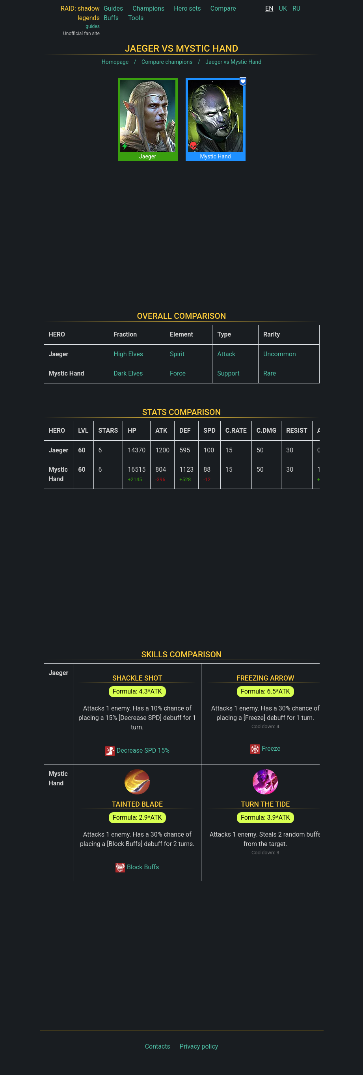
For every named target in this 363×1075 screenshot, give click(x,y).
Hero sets (187, 8)
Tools (135, 18)
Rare (269, 373)
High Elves (128, 354)
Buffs (111, 18)
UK (283, 8)
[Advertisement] (182, 230)
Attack (226, 354)
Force (178, 373)
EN (269, 8)
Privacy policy (199, 1046)
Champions (148, 8)
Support (228, 373)
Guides (113, 8)
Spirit (177, 354)
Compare (223, 8)
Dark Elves (128, 373)
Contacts (157, 1046)
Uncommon (279, 354)
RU (296, 8)
